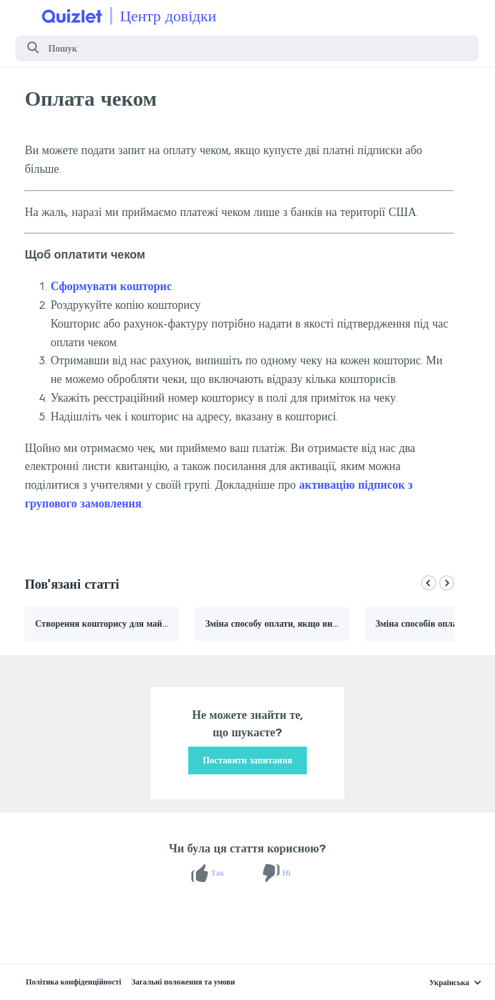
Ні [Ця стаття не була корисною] (286, 872)
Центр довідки (168, 15)
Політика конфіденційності (73, 981)
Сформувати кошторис (110, 286)
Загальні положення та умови (183, 981)
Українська (449, 982)
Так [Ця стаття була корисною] (217, 872)
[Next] (446, 583)
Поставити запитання (247, 760)
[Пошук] (247, 48)
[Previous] (428, 583)
